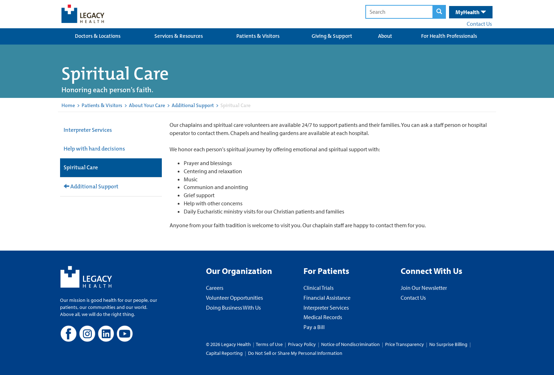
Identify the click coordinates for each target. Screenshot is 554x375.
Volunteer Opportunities (234, 297)
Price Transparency (404, 344)
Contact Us (479, 23)
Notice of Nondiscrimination (350, 344)
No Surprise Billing (448, 344)
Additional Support (193, 105)
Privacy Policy (302, 344)
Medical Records (322, 317)
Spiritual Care (81, 167)
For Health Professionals (449, 36)
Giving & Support (332, 36)
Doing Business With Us (233, 307)
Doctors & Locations (97, 36)
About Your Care (147, 105)
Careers (214, 287)
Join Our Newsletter (424, 287)
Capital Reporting (224, 353)
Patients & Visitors (257, 36)
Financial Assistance (326, 297)
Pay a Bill (314, 326)
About (385, 36)
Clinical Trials (318, 287)
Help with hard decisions (94, 148)
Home (68, 105)
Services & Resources (178, 36)
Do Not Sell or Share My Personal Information (295, 353)
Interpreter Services (88, 130)
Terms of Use (270, 344)
